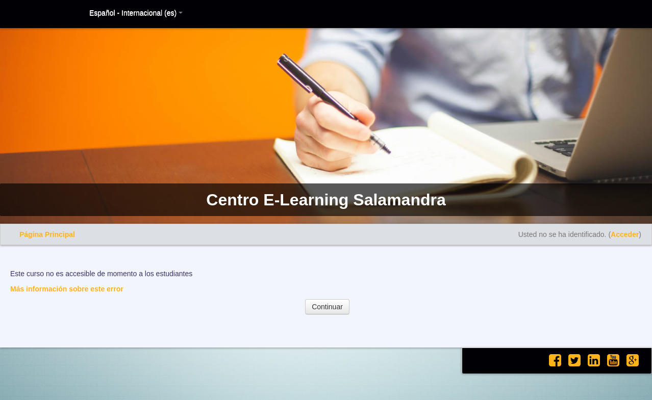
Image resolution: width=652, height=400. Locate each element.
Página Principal (47, 234)
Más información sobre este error (66, 289)
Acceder (625, 234)
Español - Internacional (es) (136, 13)
